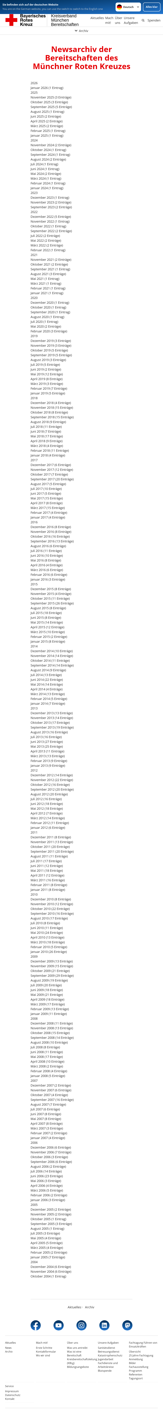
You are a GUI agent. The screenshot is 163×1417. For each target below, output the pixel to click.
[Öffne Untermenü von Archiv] (81, 31)
